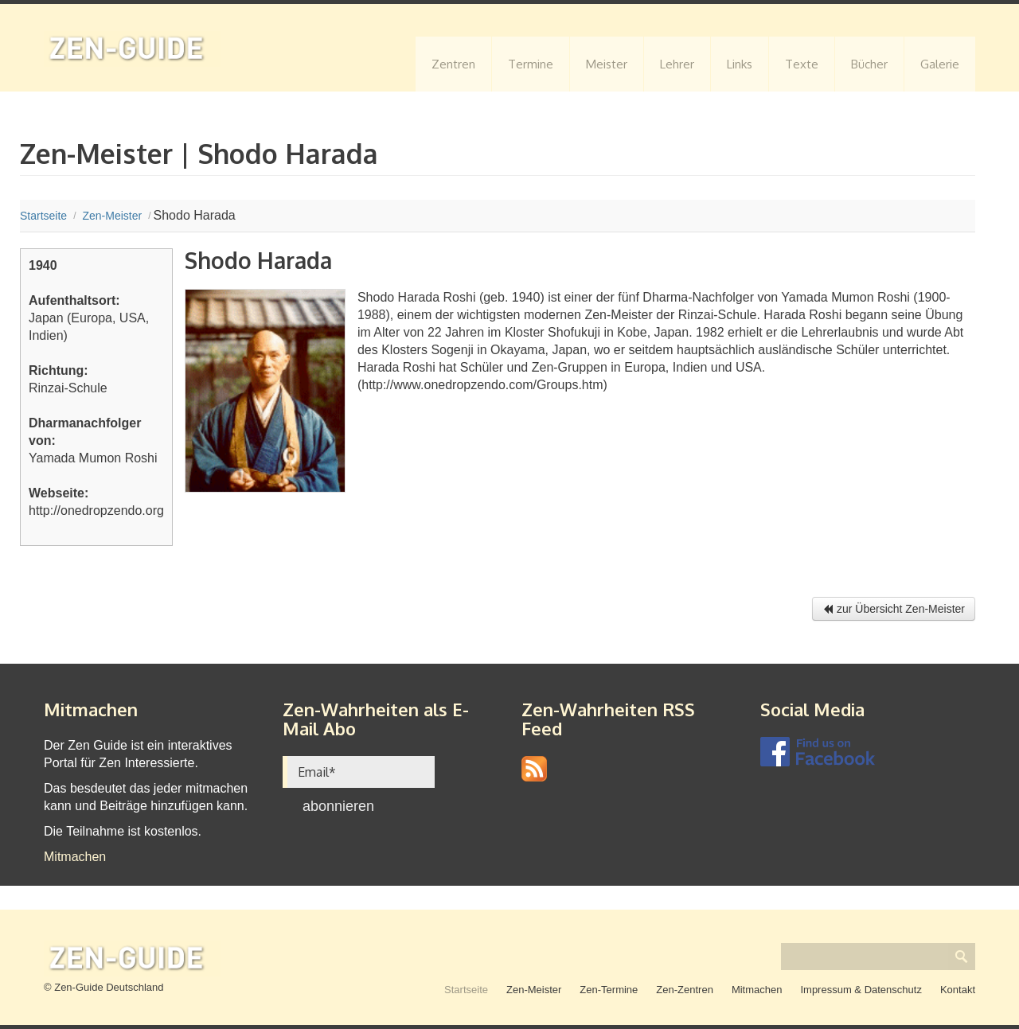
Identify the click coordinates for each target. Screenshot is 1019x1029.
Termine (530, 64)
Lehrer (677, 64)
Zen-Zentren (684, 990)
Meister (606, 64)
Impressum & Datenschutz (860, 990)
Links (739, 64)
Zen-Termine (609, 990)
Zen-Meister (533, 990)
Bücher (869, 64)
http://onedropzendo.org (96, 510)
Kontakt (957, 990)
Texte (801, 64)
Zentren (453, 64)
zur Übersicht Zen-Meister (893, 608)
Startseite (466, 990)
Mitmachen (75, 856)
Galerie (939, 64)
